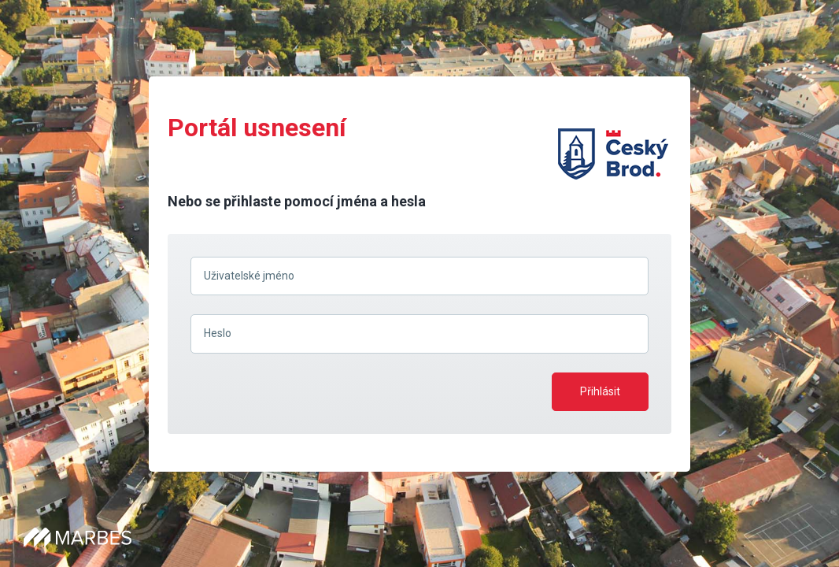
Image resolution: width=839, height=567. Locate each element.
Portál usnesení (257, 128)
